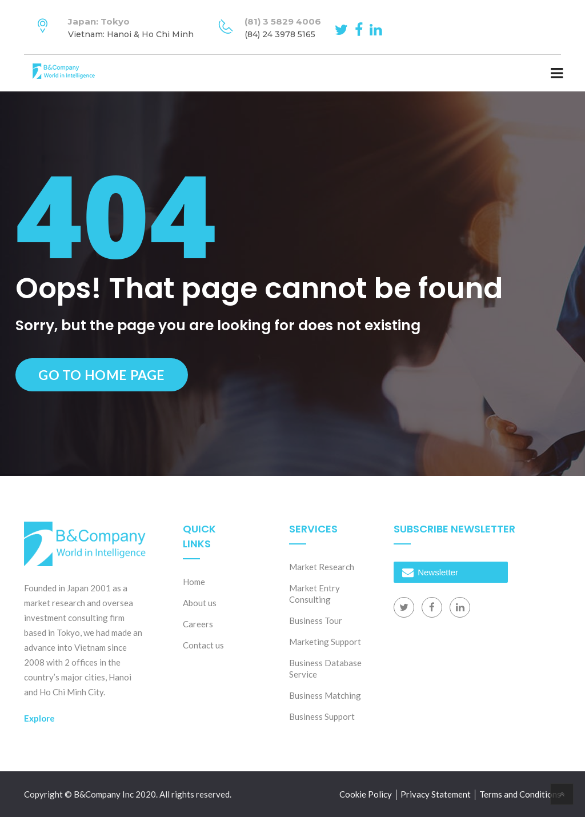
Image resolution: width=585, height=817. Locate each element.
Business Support (322, 716)
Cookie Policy (365, 794)
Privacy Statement (435, 794)
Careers (198, 624)
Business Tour (315, 620)
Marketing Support (325, 641)
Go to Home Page (101, 375)
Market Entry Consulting (314, 593)
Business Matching (325, 695)
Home (194, 581)
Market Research (321, 567)
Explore (39, 718)
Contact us (203, 645)
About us (200, 603)
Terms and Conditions (520, 794)
